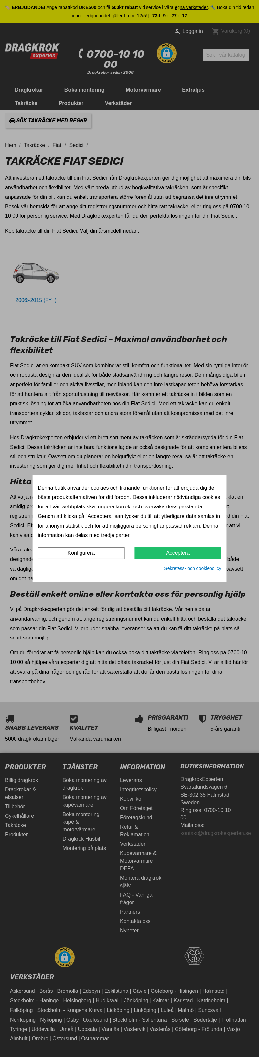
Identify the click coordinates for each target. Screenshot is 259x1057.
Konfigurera (81, 553)
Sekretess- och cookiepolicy (192, 568)
